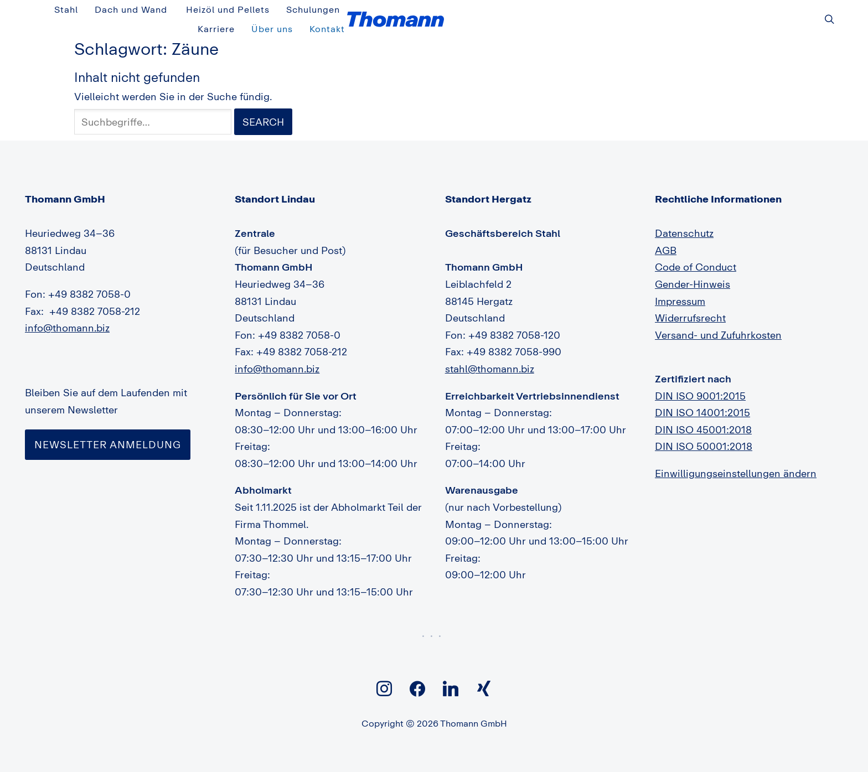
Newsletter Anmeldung (107, 432)
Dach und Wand (432, 12)
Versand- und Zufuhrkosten (718, 322)
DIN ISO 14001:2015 (702, 400)
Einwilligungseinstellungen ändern (736, 461)
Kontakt (790, 12)
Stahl (367, 12)
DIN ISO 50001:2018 (703, 434)
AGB (665, 237)
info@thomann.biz (67, 315)
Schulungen (615, 12)
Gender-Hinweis (692, 272)
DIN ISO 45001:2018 (703, 417)
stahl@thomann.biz (489, 356)
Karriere (677, 12)
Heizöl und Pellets (529, 12)
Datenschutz (684, 221)
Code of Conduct (695, 254)
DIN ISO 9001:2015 (700, 383)
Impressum (680, 288)
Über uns (734, 12)
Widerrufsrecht (690, 305)
